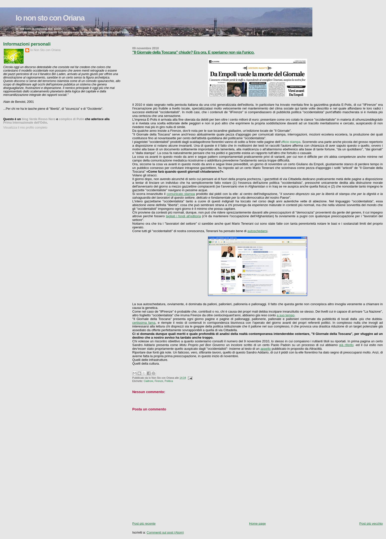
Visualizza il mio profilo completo (25, 127)
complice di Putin (71, 119)
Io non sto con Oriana (50, 18)
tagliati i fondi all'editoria (183, 216)
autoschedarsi (257, 231)
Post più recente (144, 523)
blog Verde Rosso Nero (39, 119)
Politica (169, 381)
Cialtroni (148, 381)
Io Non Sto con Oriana (45, 50)
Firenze (159, 381)
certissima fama (143, 322)
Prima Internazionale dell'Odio (25, 122)
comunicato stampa (181, 194)
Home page (257, 523)
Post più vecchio (371, 523)
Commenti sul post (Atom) (165, 532)
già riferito (346, 345)
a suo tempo (286, 315)
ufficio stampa (290, 142)
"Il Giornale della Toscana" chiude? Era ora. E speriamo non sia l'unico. (193, 52)
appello (265, 348)
